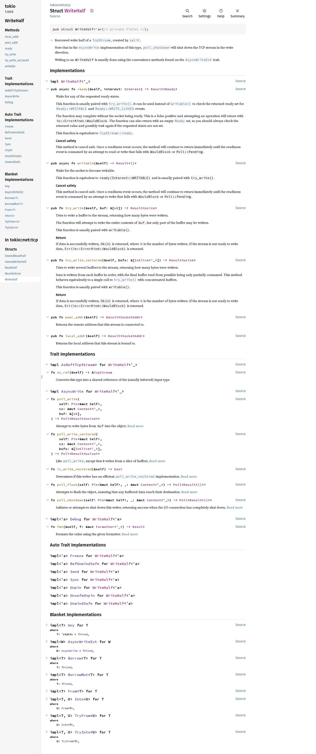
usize (150, 208)
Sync (74, 579)
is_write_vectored (74, 469)
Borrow (74, 658)
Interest (132, 89)
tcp (68, 5)
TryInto (82, 732)
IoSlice (142, 260)
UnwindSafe (81, 603)
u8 (116, 208)
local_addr (75, 336)
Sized (83, 634)
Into (79, 699)
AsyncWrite (72, 391)
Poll (65, 419)
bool (118, 469)
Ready (170, 89)
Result (157, 89)
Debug (75, 519)
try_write (74, 208)
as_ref (63, 372)
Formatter (105, 527)
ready (82, 89)
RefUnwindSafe (84, 563)
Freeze (77, 555)
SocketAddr (130, 317)
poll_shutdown (70, 500)
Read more (135, 426)
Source (55, 16)
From (72, 691)
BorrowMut (78, 674)
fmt (60, 527)
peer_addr (74, 317)
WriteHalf (71, 81)
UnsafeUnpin (82, 595)
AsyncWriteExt (82, 641)
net (61, 5)
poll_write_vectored (76, 434)
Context (84, 409)
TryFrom (82, 715)
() (132, 163)
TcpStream (85, 364)
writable (85, 163)
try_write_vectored (83, 260)
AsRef (66, 364)
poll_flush (67, 485)
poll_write (67, 399)
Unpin (75, 587)
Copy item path (91, 10)
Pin (74, 404)
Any (71, 625)
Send (74, 571)
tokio (53, 5)
